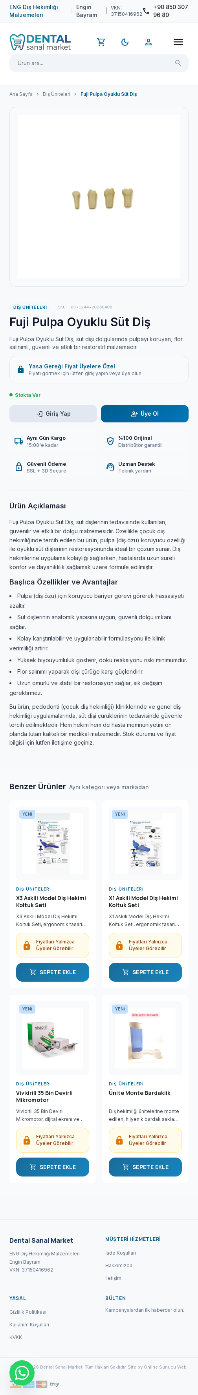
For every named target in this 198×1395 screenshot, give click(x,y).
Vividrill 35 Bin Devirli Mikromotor (44, 1096)
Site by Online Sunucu (152, 1367)
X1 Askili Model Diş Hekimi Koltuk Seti (143, 902)
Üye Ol (145, 413)
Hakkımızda (118, 1265)
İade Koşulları (120, 1253)
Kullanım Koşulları (29, 1325)
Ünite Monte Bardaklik (139, 1092)
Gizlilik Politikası (27, 1312)
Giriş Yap (53, 413)
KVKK (15, 1337)
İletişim (113, 1278)
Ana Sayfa (21, 94)
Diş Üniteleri (56, 94)
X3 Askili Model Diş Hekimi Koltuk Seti (51, 902)
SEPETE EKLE (52, 972)
